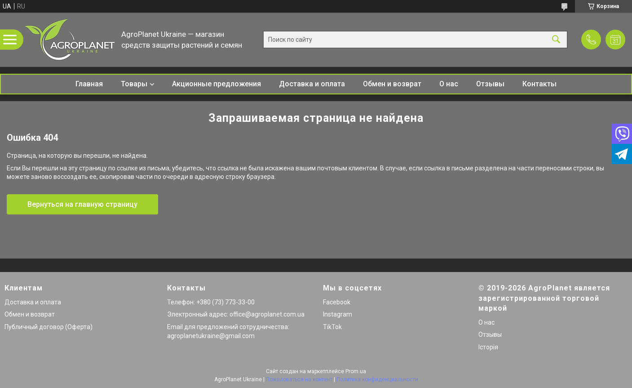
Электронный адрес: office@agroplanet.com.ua (236, 314)
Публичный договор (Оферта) (48, 326)
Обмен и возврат (392, 84)
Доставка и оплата (312, 84)
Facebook (336, 302)
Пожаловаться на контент (299, 379)
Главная (89, 84)
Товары (134, 84)
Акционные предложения (216, 84)
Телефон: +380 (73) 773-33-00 (211, 302)
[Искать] (556, 39)
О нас (448, 84)
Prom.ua (355, 371)
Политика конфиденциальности (377, 379)
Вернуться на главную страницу (82, 204)
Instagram (337, 314)
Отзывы (490, 84)
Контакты (539, 84)
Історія (488, 347)
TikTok (332, 326)
